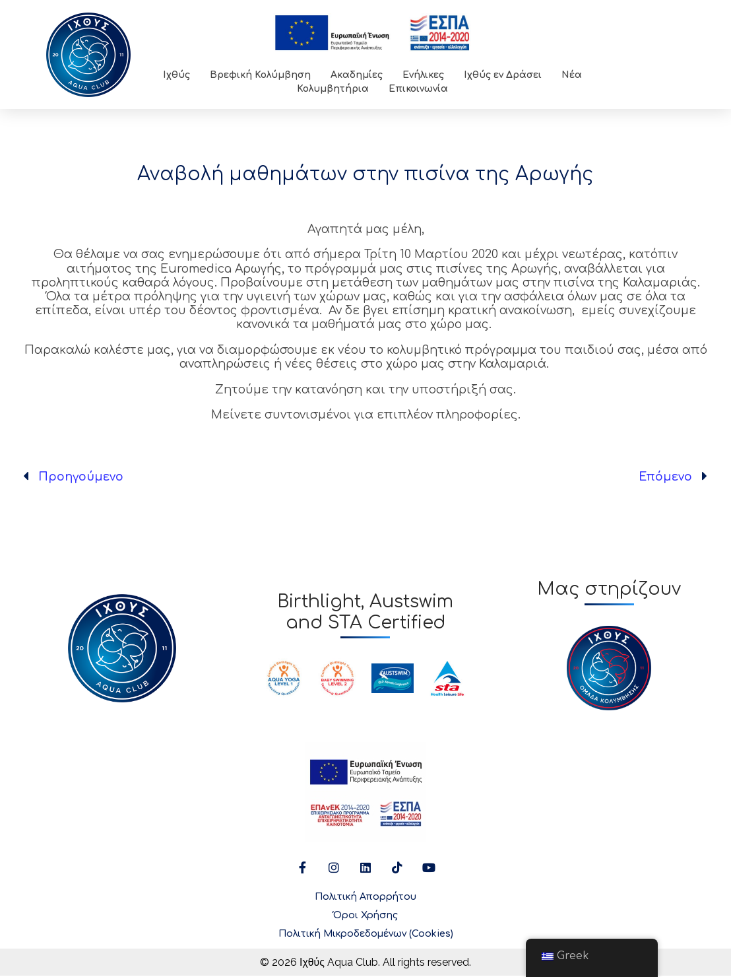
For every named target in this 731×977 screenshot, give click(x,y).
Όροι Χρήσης (365, 917)
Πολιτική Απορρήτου (365, 898)
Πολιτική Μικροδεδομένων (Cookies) (365, 935)
